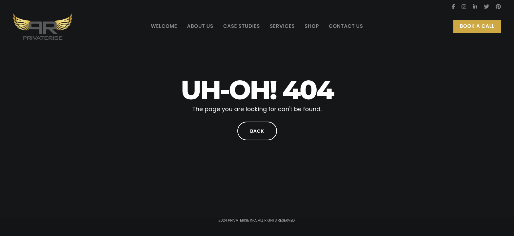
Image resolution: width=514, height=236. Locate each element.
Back (257, 131)
